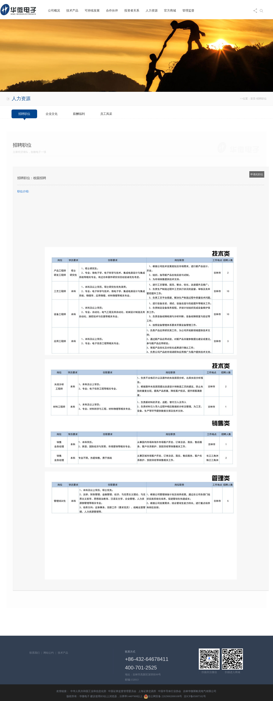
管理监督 (188, 10)
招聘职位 (261, 98)
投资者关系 (131, 10)
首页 (253, 98)
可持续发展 (92, 10)
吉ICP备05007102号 (195, 696)
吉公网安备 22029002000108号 (163, 696)
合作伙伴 (112, 10)
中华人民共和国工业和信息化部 (88, 691)
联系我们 (34, 652)
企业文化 (52, 113)
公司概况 (54, 10)
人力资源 (152, 10)
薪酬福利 (79, 113)
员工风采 (106, 113)
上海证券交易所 (147, 691)
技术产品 (72, 10)
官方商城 (170, 10)
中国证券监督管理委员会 (122, 691)
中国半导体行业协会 (169, 691)
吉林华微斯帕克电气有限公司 (199, 691)
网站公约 (49, 652)
